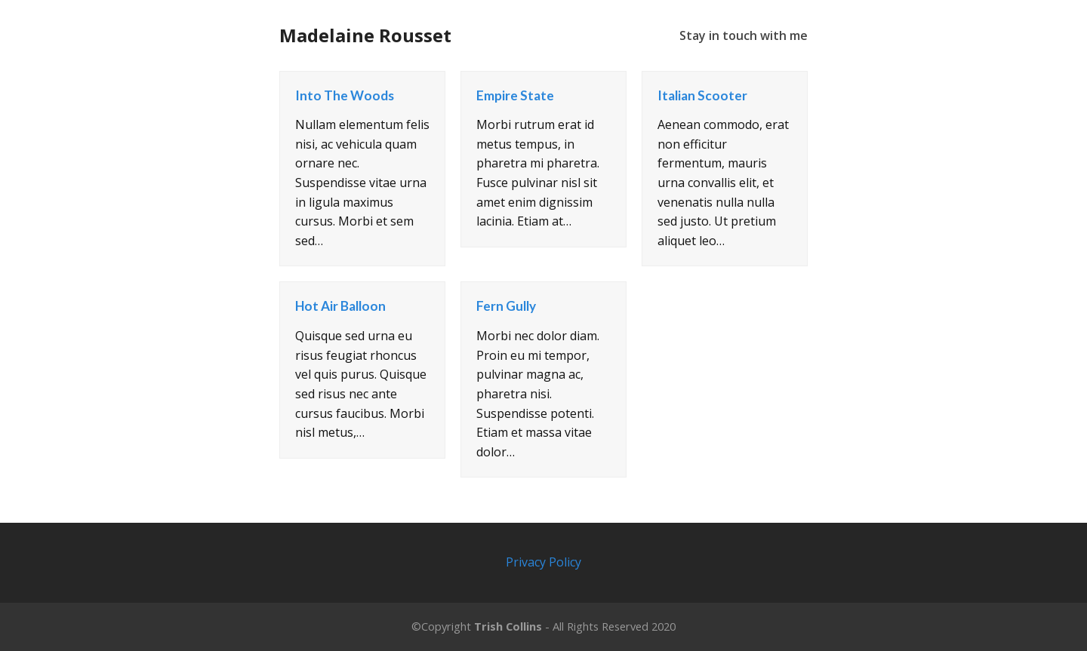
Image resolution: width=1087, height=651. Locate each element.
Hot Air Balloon (340, 306)
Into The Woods (344, 95)
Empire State (515, 95)
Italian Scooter (702, 95)
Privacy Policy (543, 562)
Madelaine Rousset (365, 35)
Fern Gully (506, 306)
